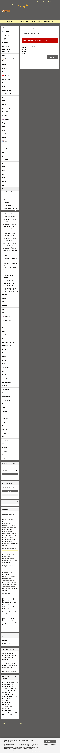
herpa (4, 130)
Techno (4, 411)
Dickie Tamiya (6, 83)
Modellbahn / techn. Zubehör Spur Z (9, 244)
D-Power (6, 79)
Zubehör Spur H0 (8, 283)
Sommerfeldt (6, 397)
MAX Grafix (5, 298)
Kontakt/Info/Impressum (45, 21)
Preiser (4, 349)
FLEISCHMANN (6, 112)
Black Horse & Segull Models (8, 60)
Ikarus (5, 141)
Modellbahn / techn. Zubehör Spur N (9, 239)
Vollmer (12, 558)
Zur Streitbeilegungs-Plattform (7, 706)
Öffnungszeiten (23, 21)
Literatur (6, 203)
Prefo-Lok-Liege (7, 346)
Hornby (4, 137)
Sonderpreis (6, 400)
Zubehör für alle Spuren (8, 276)
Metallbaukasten (8, 214)
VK (3, 437)
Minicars (4, 309)
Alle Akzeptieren (50, 741)
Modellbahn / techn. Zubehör (9, 220)
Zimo (3, 458)
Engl (3, 97)
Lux (3, 185)
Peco (3, 331)
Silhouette (5, 389)
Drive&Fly (6, 94)
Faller (4, 104)
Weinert (4, 447)
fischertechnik (6, 108)
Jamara (6, 145)
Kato (4, 543)
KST (3, 163)
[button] (44, 1)
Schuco (4, 378)
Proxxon (4, 356)
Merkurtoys (6, 525)
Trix (3, 422)
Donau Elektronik (7, 90)
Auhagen (5, 42)
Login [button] (49, 1)
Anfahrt (33, 21)
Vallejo (4, 429)
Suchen (52, 57)
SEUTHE (4, 386)
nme (3, 324)
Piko (3, 338)
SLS (3, 393)
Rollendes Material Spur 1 (10, 259)
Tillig (3, 415)
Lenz (3, 174)
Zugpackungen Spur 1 (10, 289)
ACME (4, 28)
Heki (3, 126)
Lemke (4, 170)
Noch (3, 327)
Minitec (4, 313)
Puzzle (5, 255)
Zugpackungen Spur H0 (10, 291)
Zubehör (6, 273)
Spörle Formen (6, 404)
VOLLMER (5, 440)
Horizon (6, 134)
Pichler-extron (8, 335)
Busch (4, 72)
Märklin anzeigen (8, 192)
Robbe (5, 367)
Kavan (4, 152)
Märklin (4, 189)
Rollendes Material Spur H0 (10, 264)
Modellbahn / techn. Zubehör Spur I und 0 (9, 235)
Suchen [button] (39, 1)
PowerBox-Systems (8, 342)
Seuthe (13, 586)
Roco (3, 371)
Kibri (3, 156)
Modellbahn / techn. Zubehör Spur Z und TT (10, 249)
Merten (4, 306)
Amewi (6, 35)
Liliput (4, 181)
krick (5, 160)
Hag (3, 123)
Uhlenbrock (5, 426)
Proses (4, 353)
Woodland (5, 455)
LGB (3, 178)
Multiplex (6, 320)
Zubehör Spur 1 (8, 280)
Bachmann (5, 46)
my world (6, 253)
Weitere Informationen (50, 744)
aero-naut (6, 31)
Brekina (4, 68)
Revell (4, 360)
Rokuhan (5, 375)
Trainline (5, 418)
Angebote (5, 39)
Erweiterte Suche (10, 494)
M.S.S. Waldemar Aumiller (9, 724)
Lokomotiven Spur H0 (10, 208)
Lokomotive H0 (8, 205)
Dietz (4, 86)
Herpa (5, 599)
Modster (6, 316)
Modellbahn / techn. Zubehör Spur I (9, 230)
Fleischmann (6, 523)
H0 (4, 200)
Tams (3, 407)
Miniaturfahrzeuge (9, 216)
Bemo (4, 55)
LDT (3, 167)
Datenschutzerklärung (9, 750)
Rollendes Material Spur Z (10, 269)
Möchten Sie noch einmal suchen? (24, 50)
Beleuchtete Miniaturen (6, 51)
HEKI (15, 560)
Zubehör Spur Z (8, 286)
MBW (3, 302)
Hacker (6, 119)
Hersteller (10, 21)
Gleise (5, 197)
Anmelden (10, 474)
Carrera (6, 75)
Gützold (4, 115)
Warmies (5, 444)
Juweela (4, 149)
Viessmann (5, 433)
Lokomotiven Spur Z (9, 211)
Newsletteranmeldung (9, 671)
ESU (3, 101)
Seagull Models (6, 382)
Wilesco (4, 451)
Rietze (4, 364)
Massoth (4, 295)
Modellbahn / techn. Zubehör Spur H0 (9, 225)
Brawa (4, 64)
